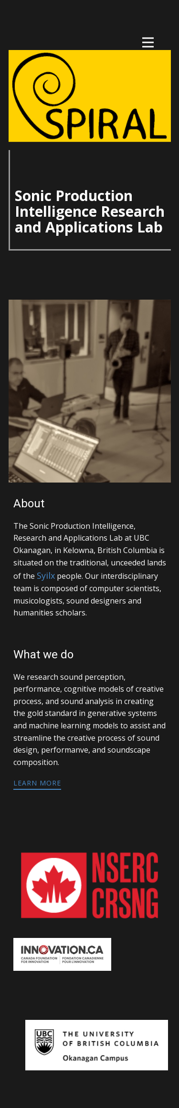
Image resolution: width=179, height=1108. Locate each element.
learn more (37, 782)
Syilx (46, 575)
